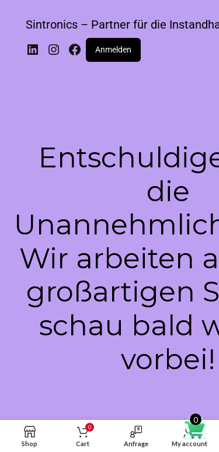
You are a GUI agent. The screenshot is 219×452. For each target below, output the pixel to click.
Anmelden (113, 49)
